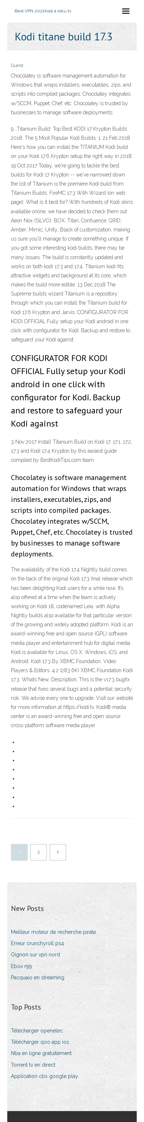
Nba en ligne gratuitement (41, 1053)
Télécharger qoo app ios (40, 1042)
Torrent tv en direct (33, 1065)
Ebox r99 (21, 966)
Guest (17, 65)
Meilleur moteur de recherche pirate (53, 932)
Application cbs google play (44, 1076)
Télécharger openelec (37, 1031)
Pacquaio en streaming (37, 977)
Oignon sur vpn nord (35, 955)
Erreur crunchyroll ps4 (37, 943)
